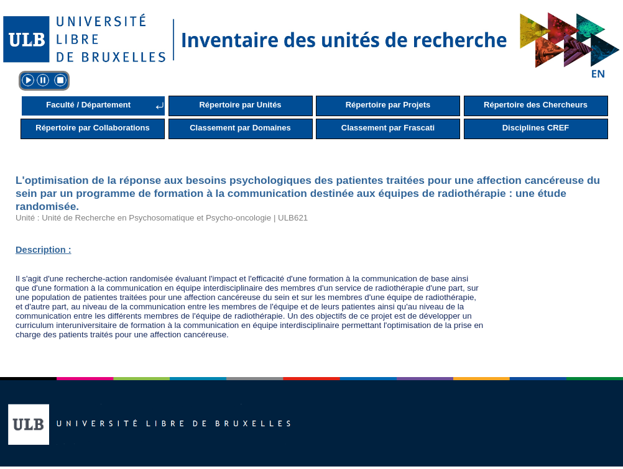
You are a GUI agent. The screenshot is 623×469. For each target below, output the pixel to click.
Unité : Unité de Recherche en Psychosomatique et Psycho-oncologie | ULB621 (162, 217)
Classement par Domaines (240, 127)
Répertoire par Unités (240, 104)
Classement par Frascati (388, 127)
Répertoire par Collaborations (92, 127)
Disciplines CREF (536, 127)
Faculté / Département (88, 104)
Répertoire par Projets (388, 104)
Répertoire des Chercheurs (536, 104)
